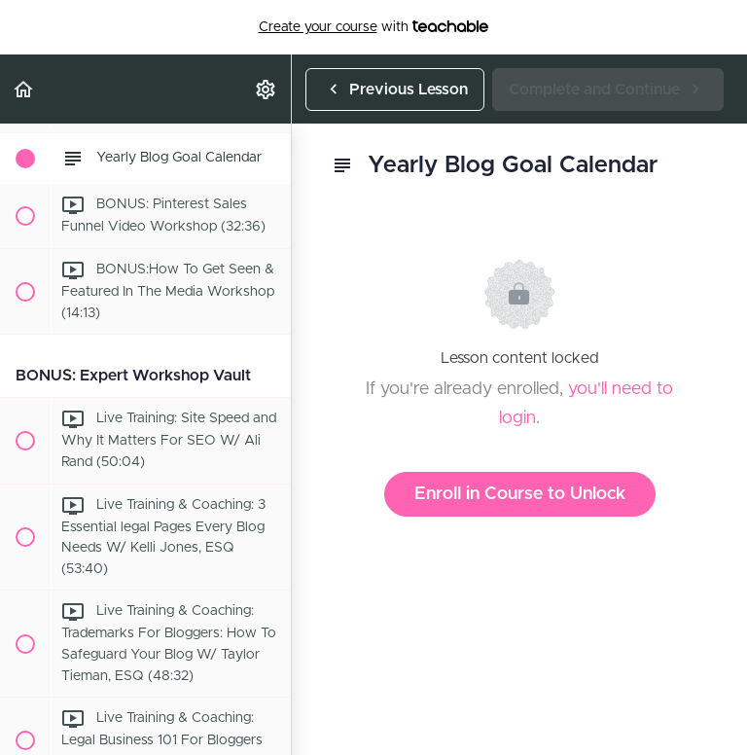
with (374, 27)
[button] (24, 89)
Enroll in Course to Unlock (519, 494)
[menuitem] (266, 89)
